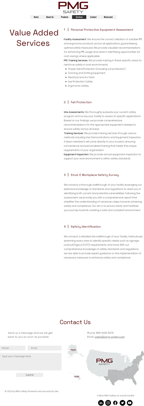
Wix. (57, 391)
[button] (49, 17)
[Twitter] (122, 403)
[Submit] (29, 375)
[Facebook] (115, 403)
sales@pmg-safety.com (110, 337)
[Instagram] (108, 403)
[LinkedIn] (101, 403)
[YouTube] (130, 403)
